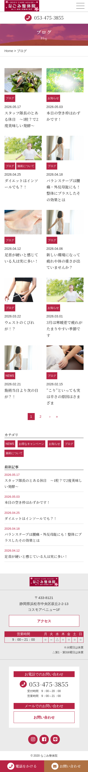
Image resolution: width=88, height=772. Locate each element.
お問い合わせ (44, 717)
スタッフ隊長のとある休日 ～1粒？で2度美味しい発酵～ (21, 119)
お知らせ (53, 98)
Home (8, 51)
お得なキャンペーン (31, 443)
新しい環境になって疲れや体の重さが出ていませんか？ (63, 261)
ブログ (10, 98)
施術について (25, 166)
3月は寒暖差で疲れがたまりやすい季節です (64, 329)
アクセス (44, 621)
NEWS (10, 375)
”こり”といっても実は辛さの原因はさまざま (63, 397)
